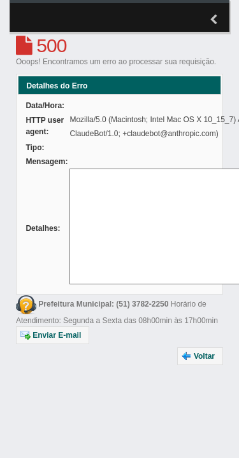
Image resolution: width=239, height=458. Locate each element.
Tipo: (34, 147)
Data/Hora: (44, 105)
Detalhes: (42, 228)
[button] (52, 335)
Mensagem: (46, 161)
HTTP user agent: (44, 126)
